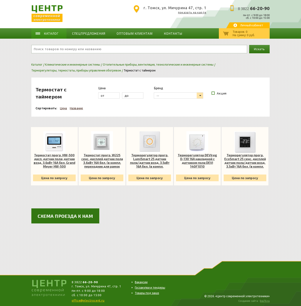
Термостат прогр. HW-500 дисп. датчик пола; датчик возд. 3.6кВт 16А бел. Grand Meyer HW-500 (54, 160)
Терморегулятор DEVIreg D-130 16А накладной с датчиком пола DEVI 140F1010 (197, 160)
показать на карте (192, 12)
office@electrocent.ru (88, 300)
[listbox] (178, 95)
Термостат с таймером (140, 70)
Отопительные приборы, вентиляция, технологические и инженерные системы (158, 64)
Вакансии (141, 282)
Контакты (173, 33)
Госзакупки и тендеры (150, 287)
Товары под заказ (147, 293)
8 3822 (254, 8)
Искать (259, 49)
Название (76, 108)
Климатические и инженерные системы (72, 64)
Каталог (51, 33)
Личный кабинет (251, 25)
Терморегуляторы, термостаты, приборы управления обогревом (76, 70)
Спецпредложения (89, 33)
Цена (63, 108)
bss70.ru (265, 301)
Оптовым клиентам (135, 33)
